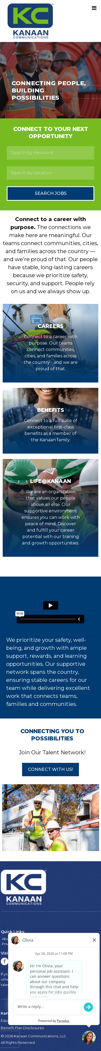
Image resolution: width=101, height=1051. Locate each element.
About (7, 939)
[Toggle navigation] (94, 8)
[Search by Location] (50, 173)
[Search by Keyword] (50, 153)
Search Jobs (51, 193)
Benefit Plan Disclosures (22, 1028)
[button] (50, 769)
